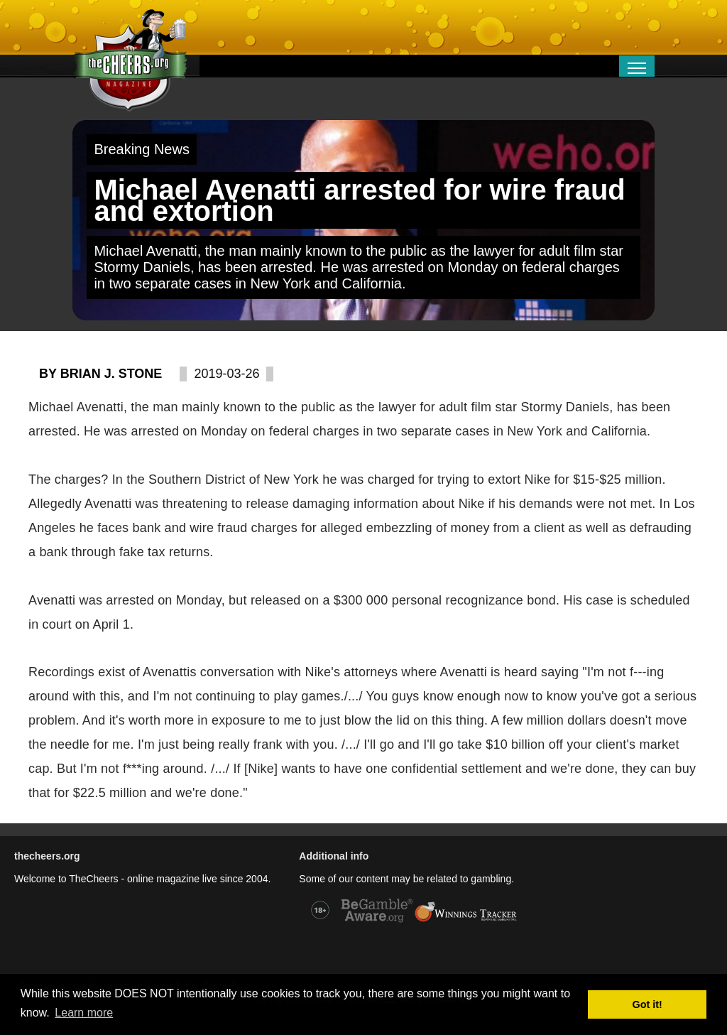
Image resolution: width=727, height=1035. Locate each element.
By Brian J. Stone (100, 374)
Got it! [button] (647, 1004)
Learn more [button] (84, 1013)
